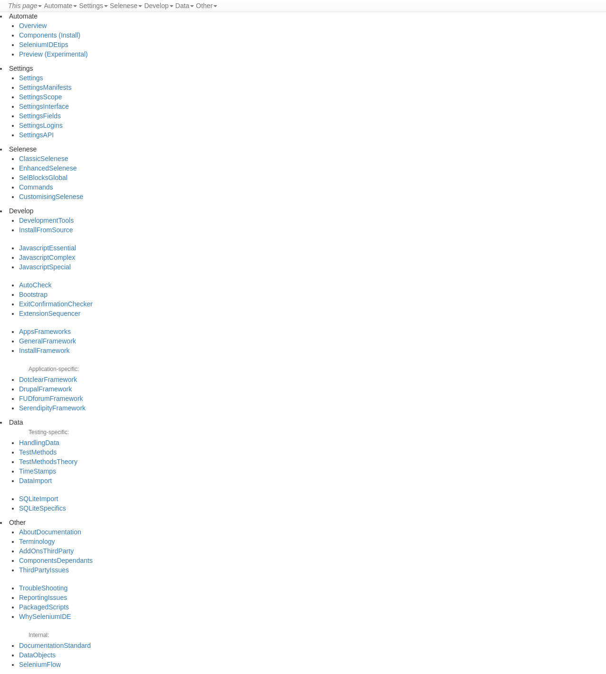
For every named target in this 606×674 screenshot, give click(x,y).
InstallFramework (44, 350)
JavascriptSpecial (45, 267)
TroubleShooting (43, 588)
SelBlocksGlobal (43, 177)
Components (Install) (49, 35)
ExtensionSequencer (49, 313)
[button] (25, 5)
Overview (33, 25)
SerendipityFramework (52, 408)
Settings (31, 78)
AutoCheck (35, 285)
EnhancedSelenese (48, 168)
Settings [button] (93, 5)
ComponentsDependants (56, 560)
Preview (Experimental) (53, 54)
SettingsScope (40, 97)
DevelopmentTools (46, 220)
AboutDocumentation (50, 532)
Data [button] (184, 5)
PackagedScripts (44, 607)
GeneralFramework (47, 341)
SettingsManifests (45, 87)
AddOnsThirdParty (46, 551)
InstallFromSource (46, 230)
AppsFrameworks (45, 331)
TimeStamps (37, 471)
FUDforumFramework (51, 398)
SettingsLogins (41, 125)
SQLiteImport (38, 499)
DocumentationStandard (55, 645)
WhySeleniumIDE (45, 616)
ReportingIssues (43, 597)
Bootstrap (33, 294)
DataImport (35, 480)
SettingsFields (40, 116)
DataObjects (37, 655)
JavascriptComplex (47, 257)
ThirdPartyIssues (44, 570)
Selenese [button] (126, 5)
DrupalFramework (45, 389)
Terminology (37, 541)
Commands (36, 187)
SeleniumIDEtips (43, 44)
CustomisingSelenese (51, 196)
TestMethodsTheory (48, 461)
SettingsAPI (36, 135)
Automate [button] (60, 5)
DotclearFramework (48, 379)
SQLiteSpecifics (42, 508)
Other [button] (206, 5)
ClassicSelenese (43, 158)
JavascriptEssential (47, 248)
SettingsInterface (44, 106)
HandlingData (39, 442)
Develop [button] (158, 5)
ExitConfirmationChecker (56, 304)
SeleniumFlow (40, 664)
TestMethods (38, 452)
